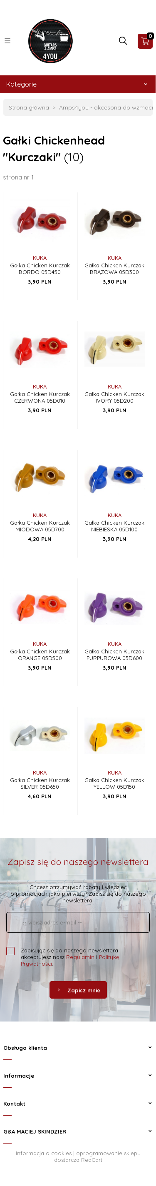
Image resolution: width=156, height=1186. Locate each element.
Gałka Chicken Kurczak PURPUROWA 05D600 (114, 654)
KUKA (40, 257)
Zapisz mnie (78, 990)
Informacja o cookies (44, 1153)
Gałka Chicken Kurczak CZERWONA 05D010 (40, 397)
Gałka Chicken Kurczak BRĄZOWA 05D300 (114, 268)
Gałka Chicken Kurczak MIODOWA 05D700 (40, 526)
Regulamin (80, 957)
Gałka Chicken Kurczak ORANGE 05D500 (40, 654)
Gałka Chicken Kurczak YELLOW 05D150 (114, 783)
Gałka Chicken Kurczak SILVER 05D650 (40, 783)
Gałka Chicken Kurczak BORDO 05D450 (40, 268)
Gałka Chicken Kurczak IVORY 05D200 (114, 397)
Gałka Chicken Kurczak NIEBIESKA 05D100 (114, 526)
